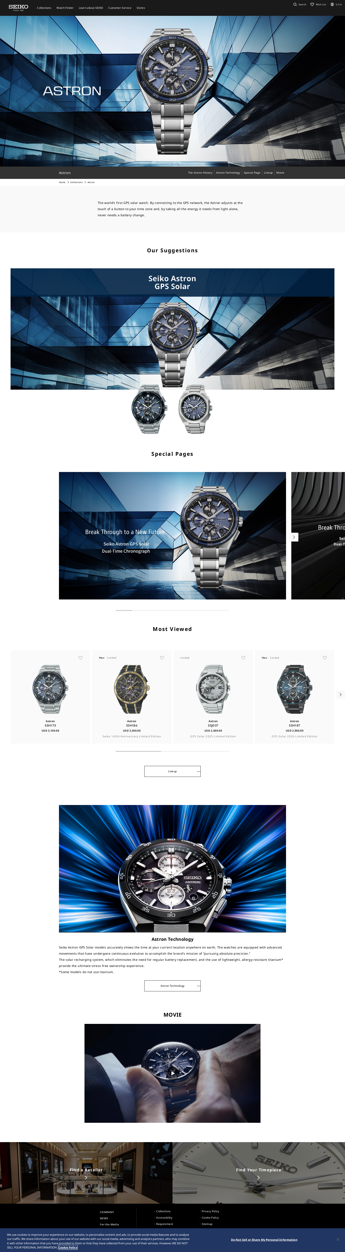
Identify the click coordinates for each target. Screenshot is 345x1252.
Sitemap (207, 1224)
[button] (299, 4)
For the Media (109, 1224)
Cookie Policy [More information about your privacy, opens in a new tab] (68, 1247)
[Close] (338, 1239)
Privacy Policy (210, 1211)
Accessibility (164, 1217)
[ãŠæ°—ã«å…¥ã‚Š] (80, 670)
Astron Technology (173, 986)
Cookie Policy (210, 1217)
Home (62, 182)
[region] (172, 1240)
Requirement (164, 1224)
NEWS (104, 1218)
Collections (76, 182)
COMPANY (107, 1212)
